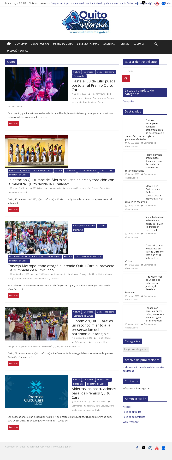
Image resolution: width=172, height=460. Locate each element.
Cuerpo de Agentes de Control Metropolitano (30, 170)
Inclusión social (17, 50)
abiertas (90, 405)
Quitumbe (12, 192)
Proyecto (27, 278)
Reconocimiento (15, 106)
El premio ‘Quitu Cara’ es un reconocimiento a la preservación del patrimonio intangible (92, 327)
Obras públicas (40, 43)
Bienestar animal (88, 43)
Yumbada (55, 278)
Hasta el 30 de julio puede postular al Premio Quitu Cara (93, 85)
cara (89, 98)
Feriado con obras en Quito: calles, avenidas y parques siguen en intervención (155, 314)
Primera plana (103, 379)
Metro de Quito (63, 43)
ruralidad (22, 192)
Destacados (79, 76)
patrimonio (77, 102)
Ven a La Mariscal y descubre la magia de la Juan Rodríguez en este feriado (155, 223)
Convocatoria (99, 98)
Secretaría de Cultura (19, 174)
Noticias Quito (106, 170)
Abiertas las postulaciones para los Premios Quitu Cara (94, 393)
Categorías (128, 101)
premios (90, 410)
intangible (12, 346)
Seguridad (108, 43)
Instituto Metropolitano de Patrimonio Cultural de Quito (34, 256)
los (106, 405)
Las (102, 405)
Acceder (127, 406)
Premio (86, 102)
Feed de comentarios (134, 416)
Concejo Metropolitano (84, 225)
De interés (88, 72)
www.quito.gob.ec (62, 446)
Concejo (83, 274)
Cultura (138, 43)
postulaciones (78, 410)
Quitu (100, 102)
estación (75, 188)
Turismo (124, 43)
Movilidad (20, 43)
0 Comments (79, 342)
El (93, 274)
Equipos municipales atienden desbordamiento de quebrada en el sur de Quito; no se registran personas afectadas (111, 3)
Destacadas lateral (105, 72)
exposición (85, 188)
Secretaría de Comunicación (88, 256)
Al (72, 274)
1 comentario (53, 188)
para (111, 405)
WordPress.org (130, 421)
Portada (68, 256)
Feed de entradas (132, 411)
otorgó (11, 278)
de (90, 274)
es (107, 342)
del (100, 342)
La (96, 274)
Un (78, 346)
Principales (78, 383)
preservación (47, 346)
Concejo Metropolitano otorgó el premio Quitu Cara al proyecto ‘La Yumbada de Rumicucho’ (61, 267)
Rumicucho (44, 278)
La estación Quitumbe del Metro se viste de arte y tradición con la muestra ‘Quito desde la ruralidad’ (61, 181)
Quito (93, 102)
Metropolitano (105, 274)
